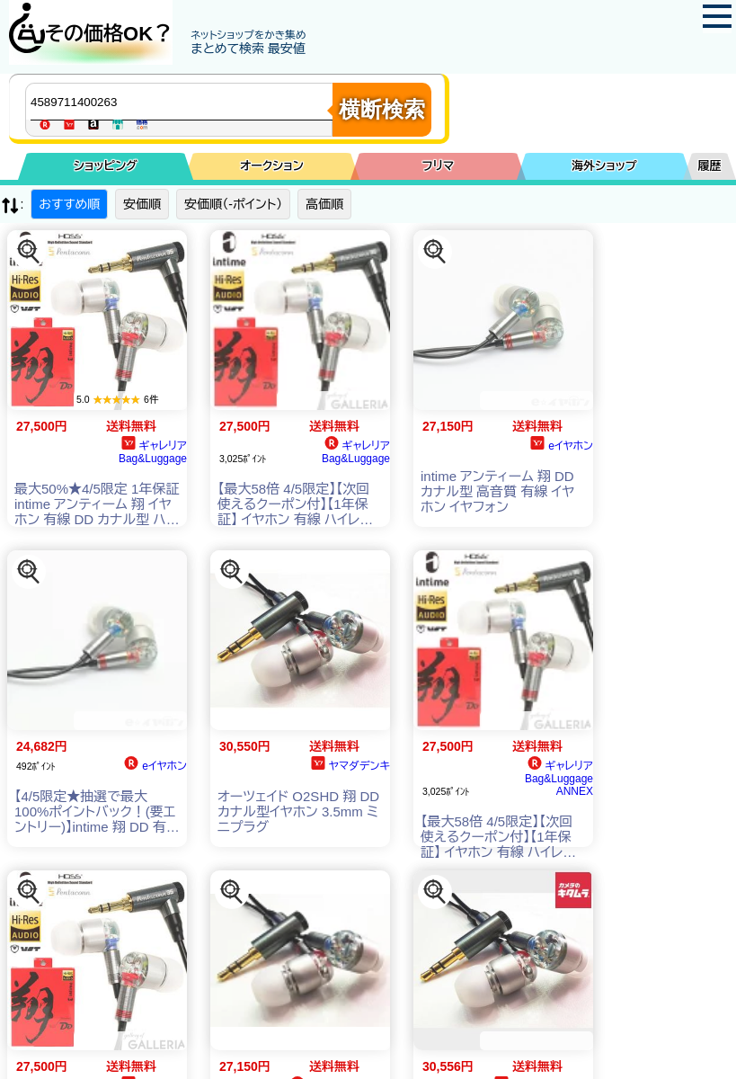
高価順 (324, 204)
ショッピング (105, 166)
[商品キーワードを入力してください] (183, 102)
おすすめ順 (69, 204)
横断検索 (382, 109)
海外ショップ (604, 166)
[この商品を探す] (29, 252)
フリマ (438, 166)
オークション (272, 166)
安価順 (142, 204)
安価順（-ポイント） (233, 204)
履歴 (710, 166)
